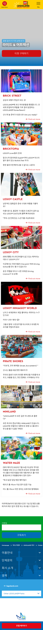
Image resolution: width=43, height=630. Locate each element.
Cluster (40, 545)
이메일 (4, 523)
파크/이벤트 (16, 545)
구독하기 (21, 535)
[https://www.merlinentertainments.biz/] (21, 616)
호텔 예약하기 (21, 626)
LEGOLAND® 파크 (29, 545)
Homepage (5, 545)
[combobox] (21, 593)
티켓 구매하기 (21, 53)
